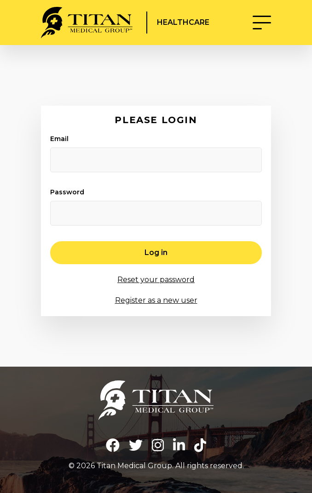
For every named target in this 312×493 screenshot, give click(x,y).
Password (67, 192)
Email (59, 139)
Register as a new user (156, 300)
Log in (156, 252)
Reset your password (156, 279)
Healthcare (184, 22)
